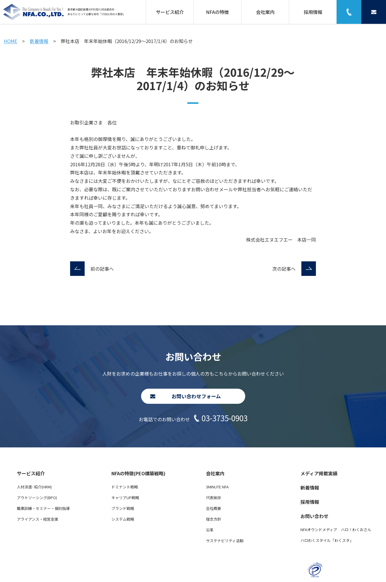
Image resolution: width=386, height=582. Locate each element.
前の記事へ (102, 268)
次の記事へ (284, 268)
